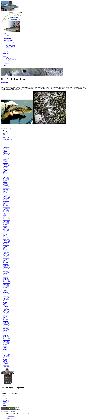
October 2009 (6, 341)
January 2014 (6, 280)
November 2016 (6, 241)
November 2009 (6, 340)
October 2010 (6, 327)
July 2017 (5, 234)
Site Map (5, 397)
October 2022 (6, 177)
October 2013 (6, 284)
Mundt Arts (12, 411)
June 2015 (5, 260)
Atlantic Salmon (9, 41)
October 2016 (6, 242)
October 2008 (6, 355)
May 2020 (5, 204)
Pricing (4, 405)
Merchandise (6, 63)
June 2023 (5, 171)
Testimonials (6, 53)
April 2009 (5, 348)
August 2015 (6, 258)
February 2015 (6, 265)
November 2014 (6, 268)
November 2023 (6, 165)
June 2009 (5, 346)
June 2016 (5, 247)
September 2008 (6, 356)
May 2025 (5, 152)
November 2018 (6, 220)
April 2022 (5, 184)
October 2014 (6, 270)
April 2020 (5, 205)
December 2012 (6, 296)
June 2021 (5, 192)
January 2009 (6, 351)
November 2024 (6, 154)
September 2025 (6, 148)
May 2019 (5, 215)
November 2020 (6, 197)
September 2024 (6, 157)
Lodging (5, 402)
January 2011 (6, 323)
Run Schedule (6, 401)
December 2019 (6, 207)
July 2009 (5, 344)
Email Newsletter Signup (11, 59)
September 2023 (6, 167)
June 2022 (5, 182)
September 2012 (6, 299)
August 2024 (6, 158)
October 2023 (6, 166)
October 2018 (6, 221)
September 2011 (6, 313)
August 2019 (6, 211)
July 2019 (5, 212)
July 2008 (5, 359)
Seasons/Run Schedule (10, 48)
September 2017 (6, 232)
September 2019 (6, 210)
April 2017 (5, 237)
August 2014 (6, 272)
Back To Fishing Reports (6, 128)
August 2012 (6, 300)
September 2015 (6, 256)
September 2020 (6, 199)
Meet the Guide (6, 35)
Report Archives (9, 60)
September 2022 (6, 178)
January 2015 (6, 266)
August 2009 (6, 343)
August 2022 (6, 179)
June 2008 (5, 360)
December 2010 (6, 324)
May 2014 (5, 275)
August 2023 (6, 169)
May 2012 (5, 304)
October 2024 (6, 155)
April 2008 (5, 362)
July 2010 (5, 330)
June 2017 (5, 235)
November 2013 (6, 283)
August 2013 (6, 286)
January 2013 (6, 294)
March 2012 (5, 306)
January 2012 (6, 309)
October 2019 (6, 209)
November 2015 (6, 254)
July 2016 (5, 246)
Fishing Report (6, 51)
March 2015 (5, 264)
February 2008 (6, 365)
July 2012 (5, 302)
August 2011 (6, 315)
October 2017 (6, 230)
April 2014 (5, 277)
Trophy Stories (9, 58)
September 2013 (6, 285)
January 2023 (6, 174)
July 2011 (5, 316)
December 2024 (6, 153)
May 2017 (5, 236)
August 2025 (6, 150)
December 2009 (6, 338)
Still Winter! (5, 134)
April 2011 (5, 319)
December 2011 (6, 310)
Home (4, 33)
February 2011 (6, 322)
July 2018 (5, 224)
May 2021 (5, 193)
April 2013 (5, 291)
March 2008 (5, 363)
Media (4, 56)
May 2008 (5, 361)
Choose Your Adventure (8, 40)
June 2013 (5, 289)
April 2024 (5, 163)
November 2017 (6, 229)
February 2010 (6, 336)
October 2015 (6, 255)
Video (7, 57)
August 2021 (6, 190)
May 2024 (5, 161)
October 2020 (6, 198)
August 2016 (6, 245)
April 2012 (5, 305)
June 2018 (5, 226)
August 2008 (6, 357)
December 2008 (6, 353)
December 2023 (6, 164)
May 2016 (5, 248)
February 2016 (6, 252)
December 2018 (6, 218)
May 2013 (5, 290)
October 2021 (6, 188)
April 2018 (5, 228)
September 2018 (6, 222)
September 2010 (6, 328)
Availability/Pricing (7, 38)
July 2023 (5, 170)
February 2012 (6, 308)
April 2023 (5, 173)
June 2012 (5, 303)
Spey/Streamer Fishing (10, 45)
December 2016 (6, 240)
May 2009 (5, 347)
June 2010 (5, 331)
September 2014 (6, 271)
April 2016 (5, 249)
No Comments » (4, 125)
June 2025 (5, 151)
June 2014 (5, 274)
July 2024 (5, 159)
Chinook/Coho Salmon (10, 42)
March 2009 (5, 349)
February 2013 (6, 293)
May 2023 (5, 172)
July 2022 (5, 180)
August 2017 (6, 233)
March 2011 (5, 321)
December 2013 (6, 281)
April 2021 (5, 195)
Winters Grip (6, 137)
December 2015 (6, 253)
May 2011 (5, 318)
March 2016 (5, 251)
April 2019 (5, 216)
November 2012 (6, 297)
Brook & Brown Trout (10, 46)
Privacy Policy (11, 416)
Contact (4, 65)
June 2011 (5, 317)
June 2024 (5, 160)
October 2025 (6, 147)
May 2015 (5, 261)
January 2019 (6, 217)
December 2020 (6, 196)
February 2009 (6, 350)
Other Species (9, 47)
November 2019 (6, 208)
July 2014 (5, 273)
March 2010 (5, 335)
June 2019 (5, 214)
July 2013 (5, 287)
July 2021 (5, 191)
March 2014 (5, 278)
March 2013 (5, 292)
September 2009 (6, 342)
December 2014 (6, 267)
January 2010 (6, 337)
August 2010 (6, 329)
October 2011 (6, 312)
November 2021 (6, 186)
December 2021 (6, 185)
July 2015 (5, 259)
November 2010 (6, 325)
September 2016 (6, 243)
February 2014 (6, 279)
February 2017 (6, 239)
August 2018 (6, 223)
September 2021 (6, 189)
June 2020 (5, 203)
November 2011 (6, 311)
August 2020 (6, 201)
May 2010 (5, 332)
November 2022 (6, 176)
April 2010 (5, 334)
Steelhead (8, 44)
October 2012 (6, 298)
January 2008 (6, 366)
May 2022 (5, 183)
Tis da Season (4, 82)
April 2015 (5, 262)
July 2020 (5, 202)
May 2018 (5, 227)
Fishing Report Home (7, 139)
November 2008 (6, 354)
